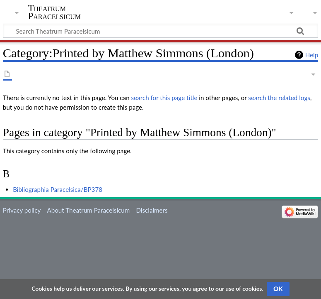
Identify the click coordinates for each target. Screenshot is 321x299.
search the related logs (279, 97)
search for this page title (164, 97)
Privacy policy (22, 210)
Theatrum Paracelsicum (54, 12)
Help (311, 55)
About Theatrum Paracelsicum (88, 210)
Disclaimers (151, 210)
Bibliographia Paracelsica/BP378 (57, 189)
